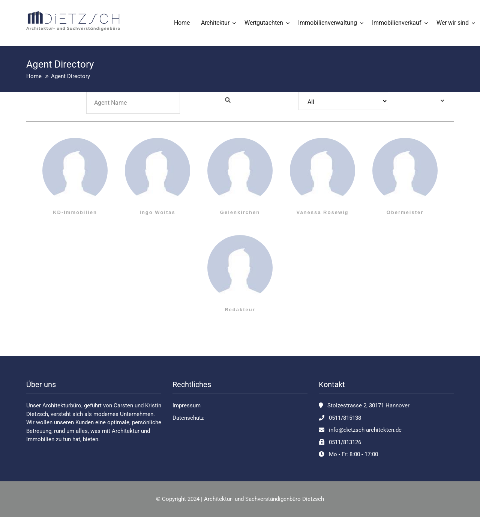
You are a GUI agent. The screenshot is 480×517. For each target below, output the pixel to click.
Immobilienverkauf (397, 22)
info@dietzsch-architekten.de (365, 430)
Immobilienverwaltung (327, 22)
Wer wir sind (452, 22)
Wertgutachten (263, 22)
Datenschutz (188, 418)
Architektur (215, 22)
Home (182, 22)
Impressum (186, 405)
